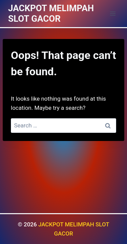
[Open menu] (112, 13)
